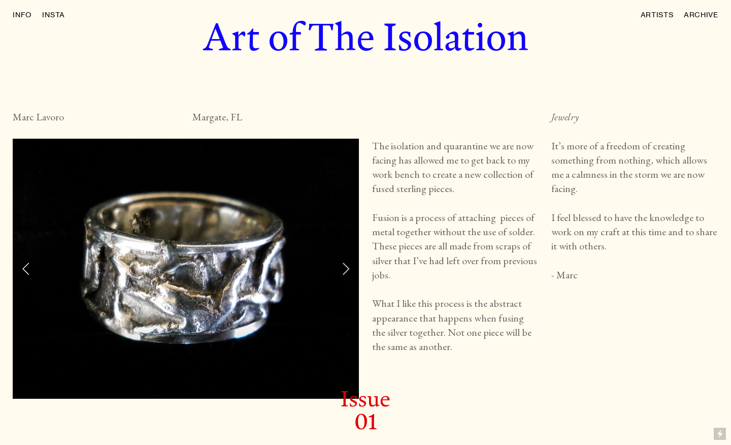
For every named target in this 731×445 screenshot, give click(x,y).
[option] (186, 269)
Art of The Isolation (365, 36)
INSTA (53, 14)
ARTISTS (657, 14)
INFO (22, 14)
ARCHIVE (701, 14)
